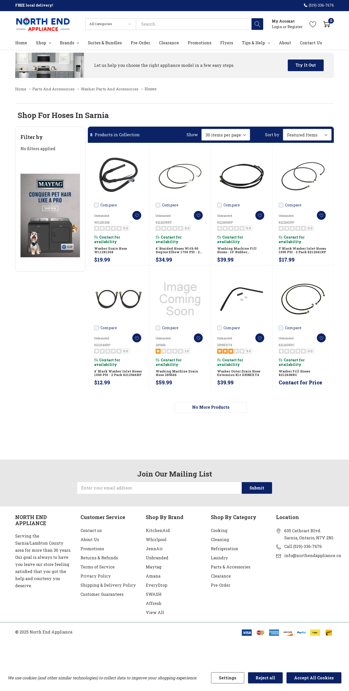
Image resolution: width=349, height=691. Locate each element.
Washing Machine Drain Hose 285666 (178, 378)
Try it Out (306, 65)
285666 (161, 348)
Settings (227, 677)
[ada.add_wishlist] (133, 215)
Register (295, 26)
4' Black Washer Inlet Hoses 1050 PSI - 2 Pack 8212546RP (115, 378)
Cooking (219, 538)
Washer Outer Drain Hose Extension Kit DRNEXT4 (240, 378)
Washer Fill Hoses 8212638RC (295, 378)
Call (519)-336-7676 (303, 554)
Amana (153, 584)
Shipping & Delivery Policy (108, 593)
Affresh (153, 611)
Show (192, 134)
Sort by (272, 134)
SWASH (153, 602)
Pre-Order (220, 593)
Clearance (221, 584)
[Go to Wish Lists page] (313, 24)
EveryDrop (156, 593)
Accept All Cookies (314, 677)
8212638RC (287, 348)
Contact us (91, 538)
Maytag (153, 575)
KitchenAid (158, 538)
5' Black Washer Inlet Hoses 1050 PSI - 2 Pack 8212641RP (300, 252)
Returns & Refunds (99, 565)
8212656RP (225, 222)
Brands (67, 43)
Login (277, 26)
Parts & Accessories (230, 575)
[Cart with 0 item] (326, 24)
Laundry (219, 565)
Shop (41, 43)
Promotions (92, 556)
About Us (89, 547)
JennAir (154, 556)
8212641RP (286, 222)
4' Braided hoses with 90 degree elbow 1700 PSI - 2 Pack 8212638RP (178, 252)
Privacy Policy (95, 584)
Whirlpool (156, 547)
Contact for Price (300, 389)
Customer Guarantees (102, 602)
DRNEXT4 (224, 348)
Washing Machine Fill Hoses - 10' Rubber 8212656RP (238, 252)
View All (155, 620)
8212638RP (164, 222)
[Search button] (257, 24)
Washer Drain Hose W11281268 (111, 252)
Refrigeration (224, 556)
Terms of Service (97, 575)
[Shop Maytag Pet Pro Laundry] (50, 215)
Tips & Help (253, 43)
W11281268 (102, 222)
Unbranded (157, 565)
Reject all (265, 677)
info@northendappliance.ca (312, 563)
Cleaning (220, 547)
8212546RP (102, 348)
